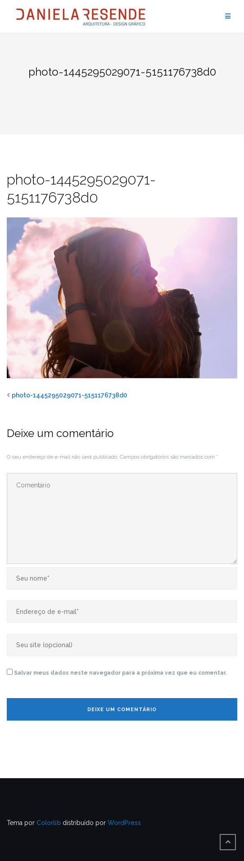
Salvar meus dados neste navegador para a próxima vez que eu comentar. (120, 673)
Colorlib (48, 822)
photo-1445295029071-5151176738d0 (69, 395)
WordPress (124, 822)
